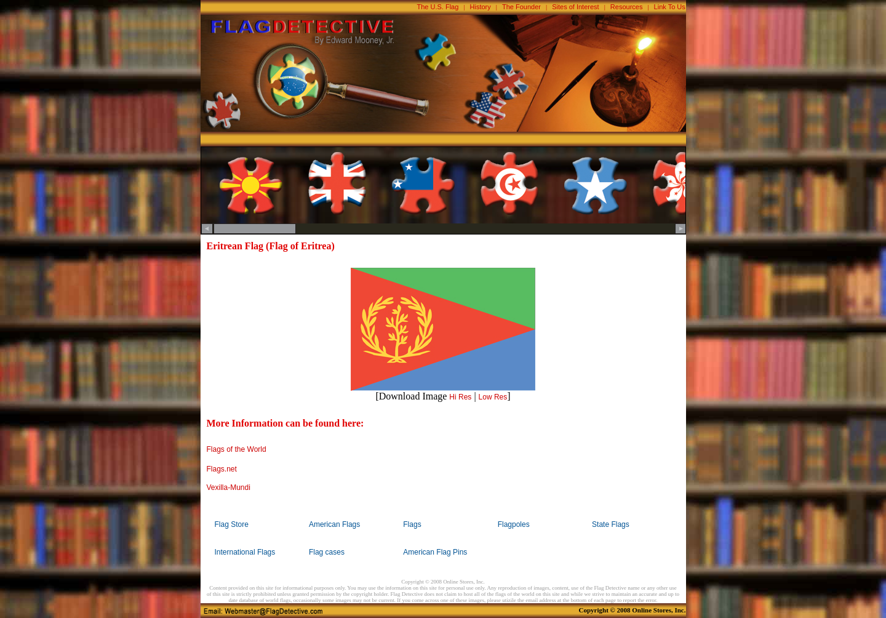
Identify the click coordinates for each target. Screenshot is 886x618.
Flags (412, 524)
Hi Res (460, 397)
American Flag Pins (435, 552)
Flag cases (327, 552)
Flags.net (222, 469)
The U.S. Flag (438, 6)
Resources (626, 6)
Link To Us (669, 6)
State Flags (610, 524)
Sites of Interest (575, 6)
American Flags (334, 524)
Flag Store (232, 524)
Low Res (493, 397)
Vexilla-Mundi (228, 487)
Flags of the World (236, 449)
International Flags (245, 552)
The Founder (521, 6)
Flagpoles (514, 524)
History (480, 6)
